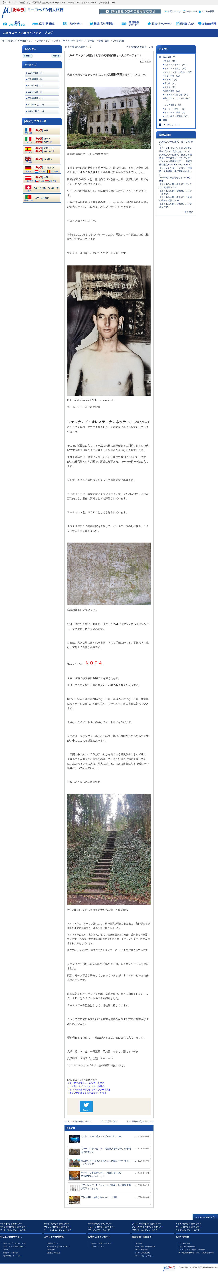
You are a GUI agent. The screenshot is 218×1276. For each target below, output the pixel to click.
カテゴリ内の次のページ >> (140, 47)
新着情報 (51, 1250)
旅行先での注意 (53, 1253)
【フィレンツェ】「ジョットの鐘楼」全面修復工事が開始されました (100, 1188)
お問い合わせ (173, 11)
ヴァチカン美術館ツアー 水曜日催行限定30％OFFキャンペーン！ (95, 1175)
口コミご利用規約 (142, 1253)
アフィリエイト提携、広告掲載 (192, 1250)
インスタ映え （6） (173, 105)
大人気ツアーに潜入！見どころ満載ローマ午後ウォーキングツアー (100, 1163)
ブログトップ (43, 40)
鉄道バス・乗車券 (10, 1253)
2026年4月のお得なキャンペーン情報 (93, 1200)
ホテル (6, 1250)
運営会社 (139, 1243)
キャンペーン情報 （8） (175, 112)
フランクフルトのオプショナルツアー (147, 1227)
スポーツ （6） (171, 79)
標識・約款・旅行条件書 (145, 1246)
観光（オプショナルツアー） (15, 1243)
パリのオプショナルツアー (11, 1224)
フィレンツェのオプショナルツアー (146, 1224)
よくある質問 (206, 11)
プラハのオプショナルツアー (100, 1230)
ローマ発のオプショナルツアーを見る (85, 1086)
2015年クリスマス (171, 125)
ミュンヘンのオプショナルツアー (101, 1227)
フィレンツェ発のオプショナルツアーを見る (89, 1089)
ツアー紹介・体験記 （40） (176, 116)
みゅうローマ (169, 57)
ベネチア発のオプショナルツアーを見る (86, 1093)
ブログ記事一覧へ (109, 1121)
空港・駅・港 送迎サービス (14, 1246)
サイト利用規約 (141, 1250)
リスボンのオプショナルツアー (188, 1230)
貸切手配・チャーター (12, 1256)
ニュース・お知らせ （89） (176, 95)
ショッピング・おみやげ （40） (178, 72)
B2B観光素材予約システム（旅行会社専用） (197, 1253)
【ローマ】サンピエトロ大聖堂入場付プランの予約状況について (100, 1151)
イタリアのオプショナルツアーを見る (85, 1083)
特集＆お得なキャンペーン (58, 1246)
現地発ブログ (52, 1243)
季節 (165, 120)
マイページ (190, 11)
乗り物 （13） (170, 83)
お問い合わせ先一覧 (187, 1246)
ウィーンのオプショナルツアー (188, 1227)
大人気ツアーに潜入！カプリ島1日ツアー (95, 1139)
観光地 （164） (171, 61)
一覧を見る (187, 212)
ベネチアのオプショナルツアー (188, 1224)
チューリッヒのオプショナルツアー (58, 1230)
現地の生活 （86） (172, 91)
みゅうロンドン (97, 1246)
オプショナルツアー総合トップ (17, 40)
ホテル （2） (170, 87)
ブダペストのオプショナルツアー (145, 1230)
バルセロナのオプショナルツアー (13, 1227)
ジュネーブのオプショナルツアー (13, 1230)
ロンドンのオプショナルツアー (56, 1224)
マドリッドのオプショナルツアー (57, 1227)
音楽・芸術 (103, 40)
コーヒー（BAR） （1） (175, 109)
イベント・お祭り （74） (175, 68)
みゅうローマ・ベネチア (101, 1243)
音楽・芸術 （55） (172, 76)
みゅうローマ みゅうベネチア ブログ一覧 (74, 40)
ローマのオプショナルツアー (100, 1224)
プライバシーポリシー (144, 1256)
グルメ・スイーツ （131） (176, 65)
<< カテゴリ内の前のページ (78, 47)
